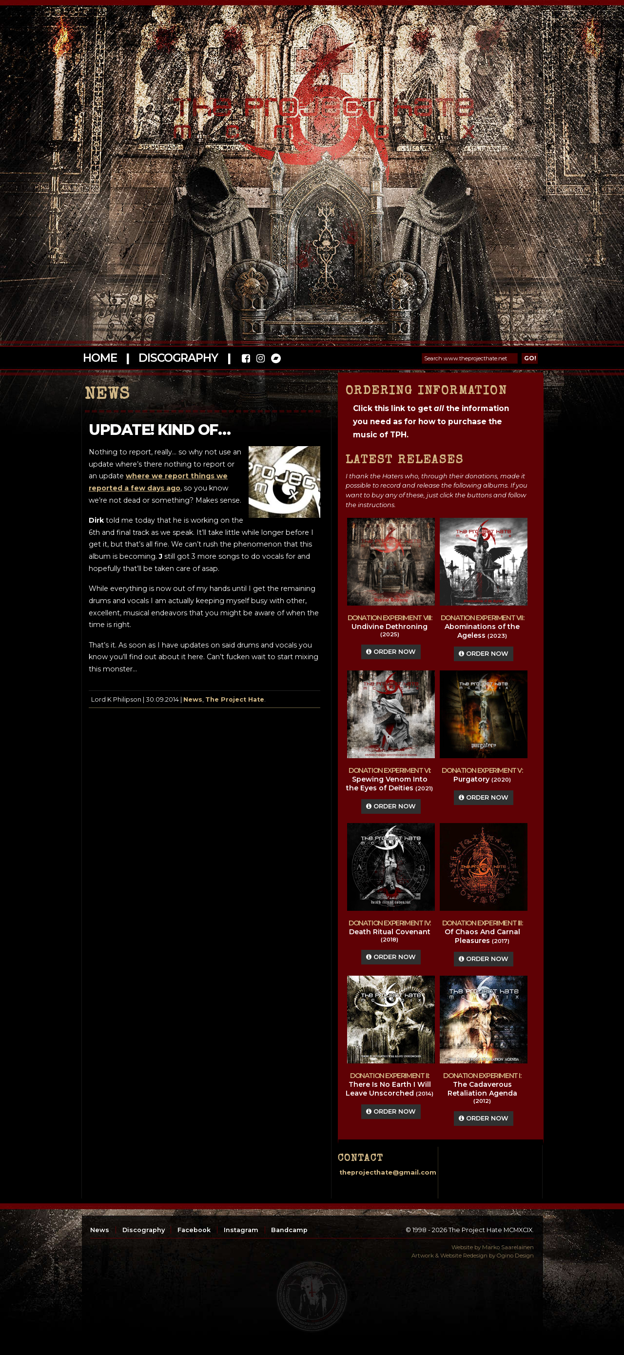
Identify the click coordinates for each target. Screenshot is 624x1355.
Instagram (241, 1230)
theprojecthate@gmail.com (387, 1172)
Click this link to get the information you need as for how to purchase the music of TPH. (431, 421)
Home (100, 358)
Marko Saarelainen (508, 1247)
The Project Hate (234, 699)
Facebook (194, 1230)
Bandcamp (289, 1230)
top (312, 1296)
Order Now (391, 651)
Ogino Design (515, 1255)
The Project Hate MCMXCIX (310, 112)
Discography (177, 358)
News (192, 699)
